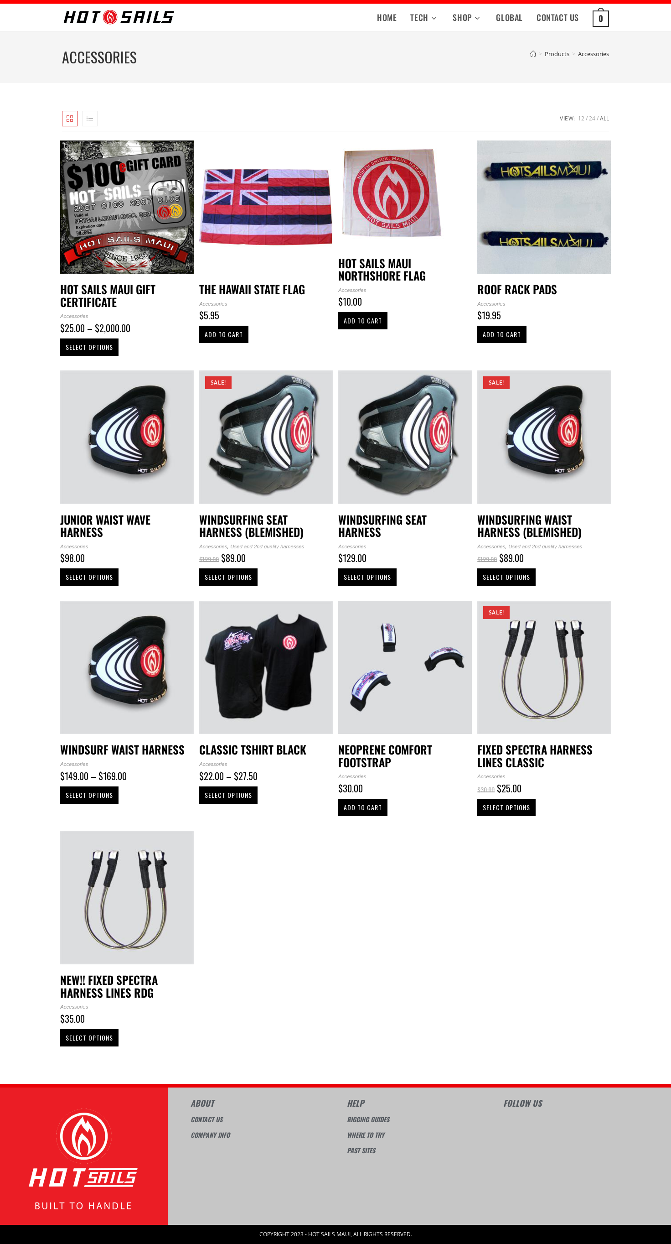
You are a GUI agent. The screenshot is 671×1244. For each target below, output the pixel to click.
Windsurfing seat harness (382, 525)
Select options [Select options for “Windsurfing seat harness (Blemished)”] (228, 577)
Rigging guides (368, 1119)
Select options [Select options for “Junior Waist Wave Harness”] (89, 577)
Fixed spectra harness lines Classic (535, 755)
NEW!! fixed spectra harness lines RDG (109, 986)
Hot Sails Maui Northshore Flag (382, 269)
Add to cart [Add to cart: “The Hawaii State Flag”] (224, 334)
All (604, 118)
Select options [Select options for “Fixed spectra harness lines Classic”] (506, 807)
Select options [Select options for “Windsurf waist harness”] (89, 795)
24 (592, 118)
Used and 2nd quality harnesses (267, 546)
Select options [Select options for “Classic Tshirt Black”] (228, 795)
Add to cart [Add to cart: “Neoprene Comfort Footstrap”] (363, 807)
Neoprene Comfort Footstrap (385, 755)
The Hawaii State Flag (252, 289)
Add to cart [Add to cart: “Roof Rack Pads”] (502, 334)
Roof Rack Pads (517, 289)
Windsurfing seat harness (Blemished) (251, 525)
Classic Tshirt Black (252, 749)
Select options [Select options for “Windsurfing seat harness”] (367, 577)
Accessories (593, 54)
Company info (210, 1135)
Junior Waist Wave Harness (105, 525)
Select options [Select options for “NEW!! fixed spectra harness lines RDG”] (89, 1037)
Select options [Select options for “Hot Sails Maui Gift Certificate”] (89, 347)
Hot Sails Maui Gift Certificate (107, 295)
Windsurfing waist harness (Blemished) (529, 525)
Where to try (365, 1135)
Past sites (361, 1150)
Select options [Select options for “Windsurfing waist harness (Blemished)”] (506, 577)
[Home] (533, 54)
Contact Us (206, 1119)
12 (581, 118)
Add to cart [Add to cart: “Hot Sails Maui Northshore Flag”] (363, 320)
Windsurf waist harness (122, 749)
